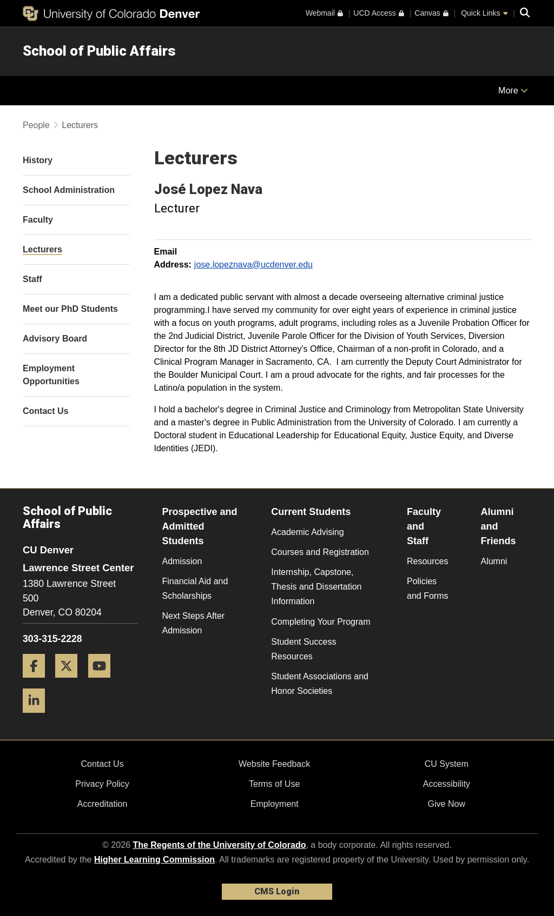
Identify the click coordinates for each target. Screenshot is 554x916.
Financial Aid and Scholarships (195, 588)
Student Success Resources (303, 649)
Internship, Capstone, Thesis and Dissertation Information (316, 586)
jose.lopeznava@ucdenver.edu (253, 264)
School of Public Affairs (99, 51)
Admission (182, 561)
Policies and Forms (427, 588)
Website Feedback (274, 763)
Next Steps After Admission (193, 623)
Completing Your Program (320, 621)
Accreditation (102, 803)
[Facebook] (38, 681)
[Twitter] (70, 681)
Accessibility (446, 783)
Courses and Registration (320, 552)
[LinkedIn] (38, 716)
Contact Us (102, 763)
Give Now (446, 803)
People (36, 125)
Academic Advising (307, 532)
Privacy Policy (102, 783)
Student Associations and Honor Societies (319, 684)
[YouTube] (103, 681)
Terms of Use (274, 783)
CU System (447, 763)
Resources (427, 561)
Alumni (493, 561)
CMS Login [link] (276, 891)
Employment (274, 803)
